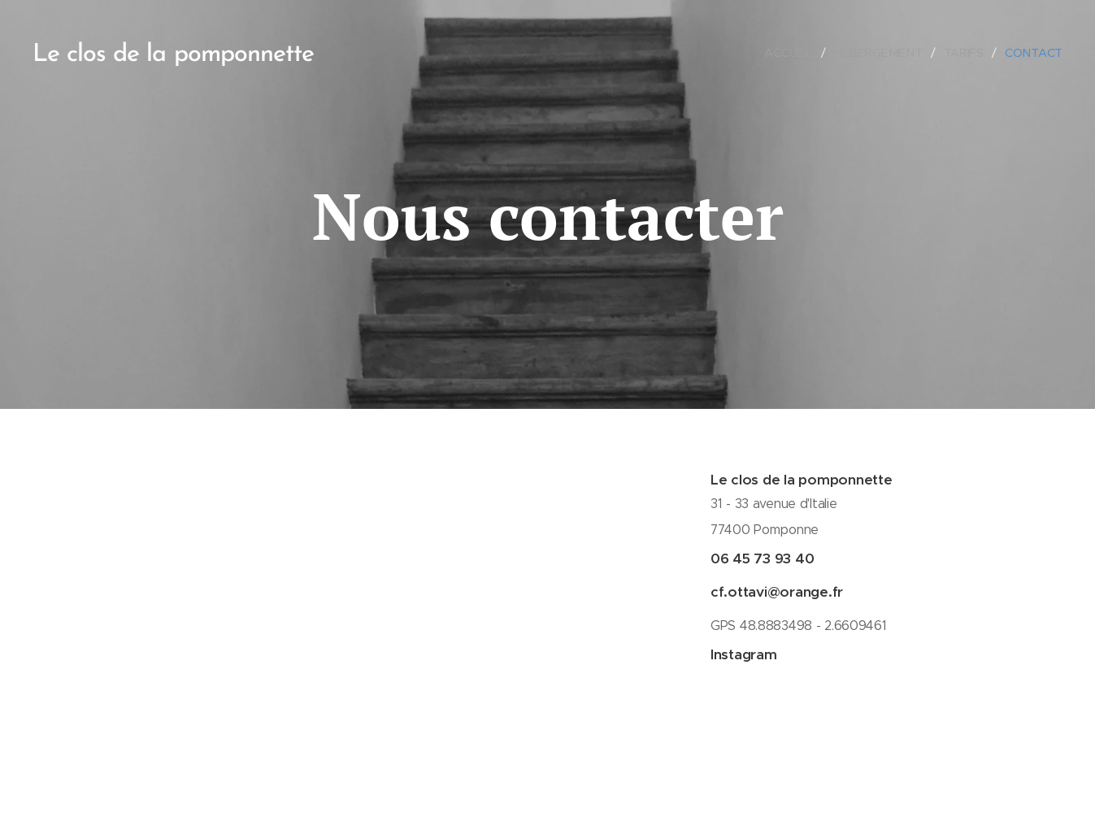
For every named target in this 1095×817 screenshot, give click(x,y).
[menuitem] (794, 53)
